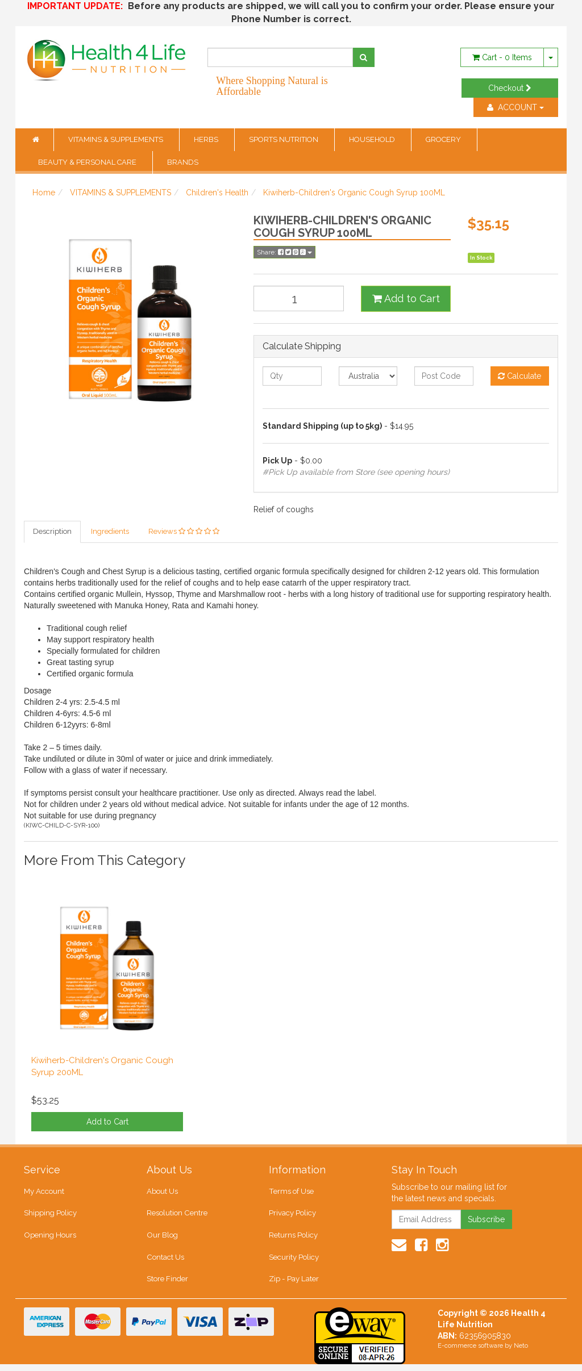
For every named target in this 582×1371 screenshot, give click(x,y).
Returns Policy (293, 1239)
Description (52, 532)
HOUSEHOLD (373, 139)
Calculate (519, 376)
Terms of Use (291, 1193)
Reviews (183, 532)
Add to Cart (406, 298)
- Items (502, 57)
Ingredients (110, 532)
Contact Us (165, 1261)
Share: (284, 252)
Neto (521, 1352)
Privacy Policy (292, 1215)
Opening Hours (49, 1239)
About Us (162, 1193)
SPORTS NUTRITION (284, 139)
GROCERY (444, 139)
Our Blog (162, 1239)
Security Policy (294, 1261)
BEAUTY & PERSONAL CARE (88, 162)
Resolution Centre (176, 1215)
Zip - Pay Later (293, 1285)
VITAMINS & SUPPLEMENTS (116, 139)
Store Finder (167, 1285)
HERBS (207, 139)
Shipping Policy (50, 1215)
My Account (44, 1193)
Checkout (509, 88)
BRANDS (182, 162)
